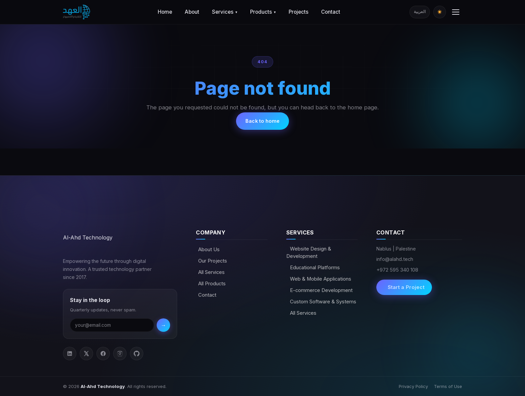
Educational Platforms (314, 268)
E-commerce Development (321, 290)
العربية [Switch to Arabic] (420, 11)
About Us (209, 249)
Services (224, 12)
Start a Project (405, 287)
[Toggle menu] (455, 12)
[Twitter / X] (86, 353)
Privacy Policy (413, 386)
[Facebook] (103, 353)
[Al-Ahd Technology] (76, 12)
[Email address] (112, 325)
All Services (211, 272)
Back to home (262, 121)
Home (165, 12)
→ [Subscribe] (163, 325)
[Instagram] (120, 353)
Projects (298, 12)
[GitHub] (136, 353)
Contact (330, 12)
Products (263, 12)
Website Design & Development (308, 252)
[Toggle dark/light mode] (439, 12)
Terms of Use (448, 386)
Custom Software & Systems (322, 302)
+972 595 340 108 (397, 270)
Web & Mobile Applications (320, 279)
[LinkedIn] (69, 353)
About (192, 12)
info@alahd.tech (394, 259)
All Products (212, 284)
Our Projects (212, 261)
